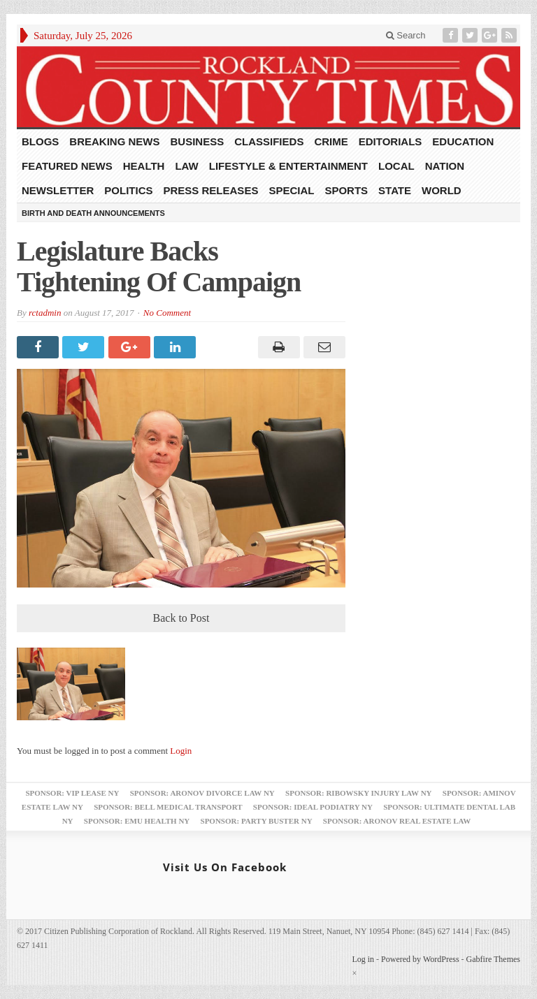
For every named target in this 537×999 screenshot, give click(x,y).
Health (144, 166)
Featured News (67, 166)
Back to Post (181, 618)
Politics (128, 190)
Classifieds (268, 141)
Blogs (40, 141)
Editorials (390, 141)
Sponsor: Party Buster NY (257, 821)
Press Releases (211, 190)
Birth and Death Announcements (93, 213)
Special (291, 190)
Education (463, 141)
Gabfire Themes (493, 959)
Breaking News (114, 141)
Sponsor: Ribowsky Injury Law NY (358, 793)
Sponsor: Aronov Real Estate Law (397, 821)
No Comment (167, 312)
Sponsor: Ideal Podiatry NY (313, 807)
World (441, 190)
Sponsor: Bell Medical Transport (168, 807)
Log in (363, 959)
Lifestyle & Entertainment (288, 166)
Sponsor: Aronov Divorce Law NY (202, 793)
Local (396, 166)
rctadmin (45, 312)
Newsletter (58, 190)
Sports (346, 190)
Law (186, 166)
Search (406, 35)
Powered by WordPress (420, 959)
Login (181, 750)
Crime (331, 141)
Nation (444, 166)
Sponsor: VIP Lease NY (72, 793)
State (394, 190)
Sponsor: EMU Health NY (136, 821)
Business (197, 141)
